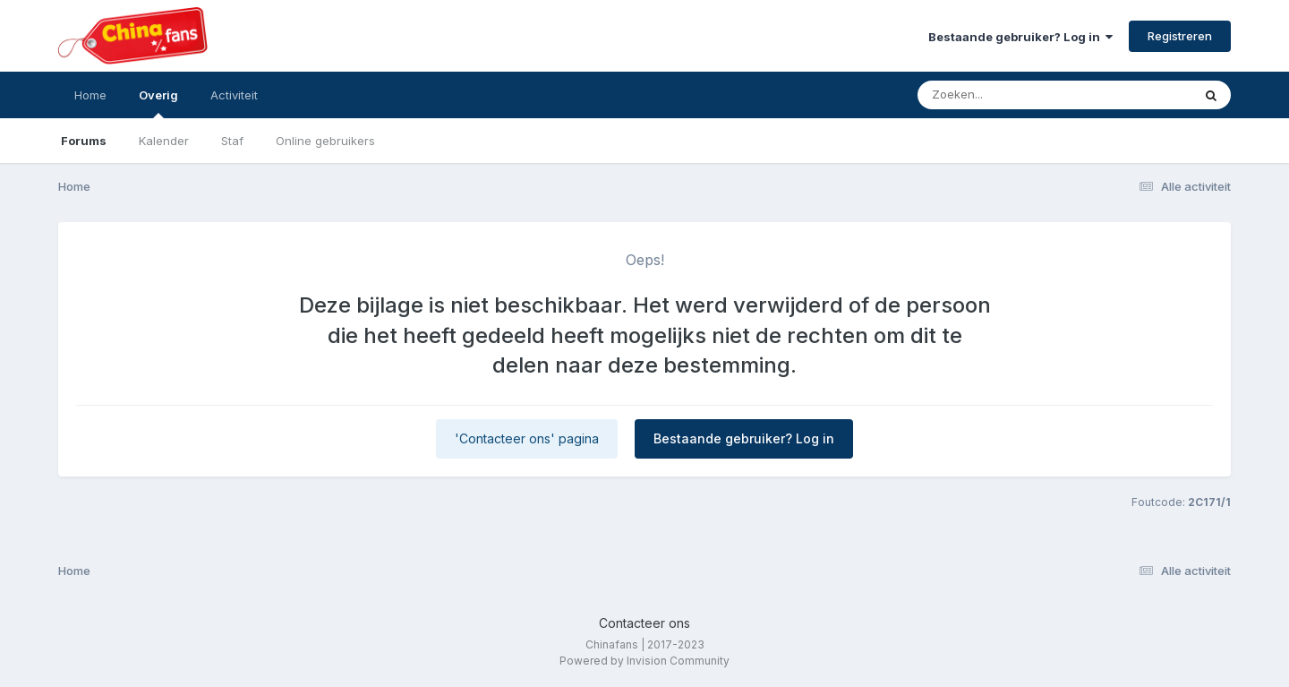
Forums (84, 140)
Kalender (164, 140)
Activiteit (234, 95)
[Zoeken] (1020, 95)
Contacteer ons (644, 623)
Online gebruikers (325, 140)
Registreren (1180, 36)
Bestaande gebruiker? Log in (1020, 37)
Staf (232, 140)
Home (90, 95)
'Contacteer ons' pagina (527, 438)
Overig (158, 103)
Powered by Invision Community (644, 660)
